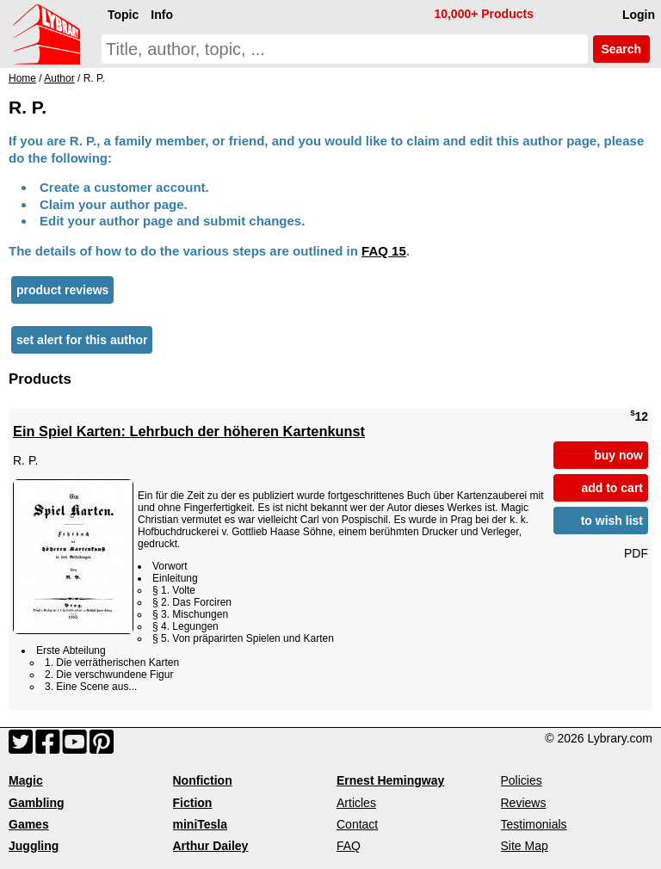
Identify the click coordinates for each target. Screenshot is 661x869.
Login (638, 15)
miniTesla (200, 824)
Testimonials (534, 824)
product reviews (62, 290)
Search (621, 49)
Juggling (34, 846)
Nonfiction (202, 780)
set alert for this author (81, 340)
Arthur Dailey (211, 846)
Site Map (524, 846)
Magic (26, 780)
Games (29, 824)
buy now (618, 455)
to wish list (612, 520)
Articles (356, 803)
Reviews (524, 803)
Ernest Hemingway (390, 780)
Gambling (37, 803)
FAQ (349, 846)
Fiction (193, 803)
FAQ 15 (383, 250)
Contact (357, 824)
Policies (521, 780)
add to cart (612, 488)
